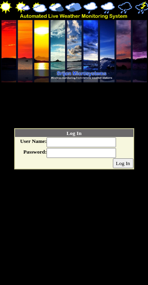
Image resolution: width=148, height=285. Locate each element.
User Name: (33, 141)
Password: (35, 152)
